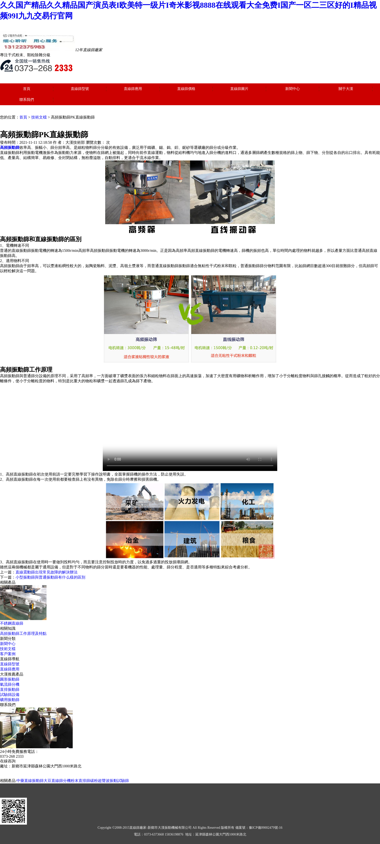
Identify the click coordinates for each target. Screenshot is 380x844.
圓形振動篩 (9, 679)
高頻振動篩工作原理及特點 (23, 633)
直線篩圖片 (239, 89)
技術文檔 (39, 117)
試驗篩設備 (9, 695)
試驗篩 (123, 781)
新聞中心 (292, 89)
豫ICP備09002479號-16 (265, 827)
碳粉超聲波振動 (103, 781)
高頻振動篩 (9, 147)
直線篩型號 (80, 89)
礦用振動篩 (9, 700)
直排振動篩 (9, 689)
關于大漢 (346, 89)
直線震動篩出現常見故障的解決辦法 (47, 572)
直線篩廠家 (137, 827)
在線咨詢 (8, 761)
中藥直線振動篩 (30, 781)
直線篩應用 (133, 89)
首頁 (26, 89)
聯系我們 (26, 100)
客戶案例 (8, 654)
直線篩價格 (186, 89)
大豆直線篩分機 (57, 781)
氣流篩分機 (9, 684)
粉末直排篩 (80, 781)
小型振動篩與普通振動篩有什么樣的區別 (50, 577)
